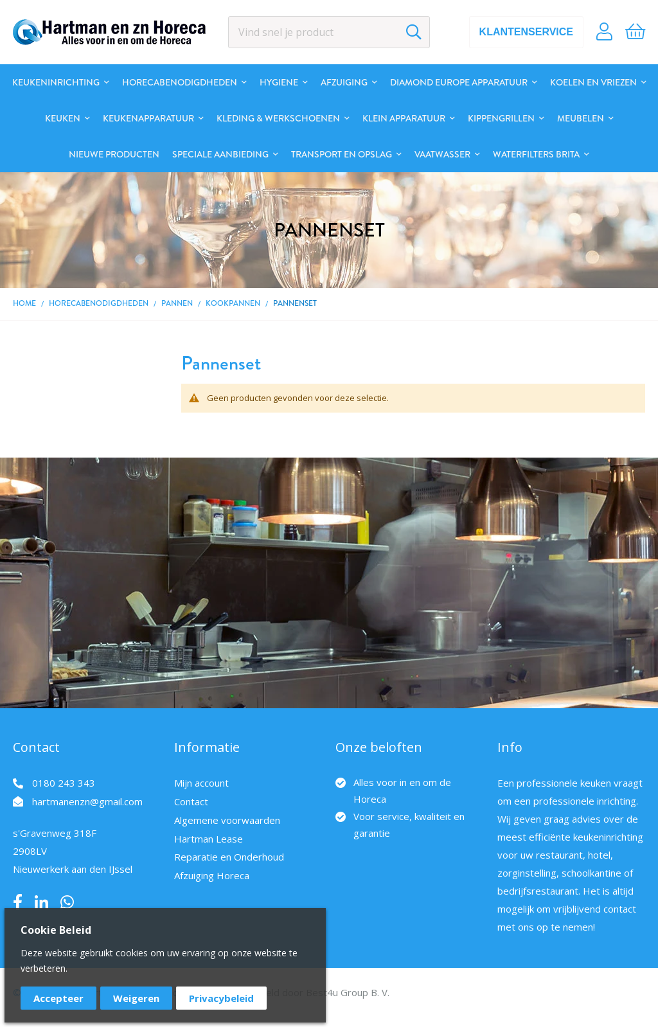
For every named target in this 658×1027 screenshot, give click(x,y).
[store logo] (109, 32)
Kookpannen (233, 303)
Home (24, 303)
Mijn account (201, 782)
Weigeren (136, 998)
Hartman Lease (208, 838)
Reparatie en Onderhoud (229, 856)
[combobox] (329, 32)
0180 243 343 (63, 782)
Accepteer (58, 998)
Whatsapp (67, 902)
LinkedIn (41, 902)
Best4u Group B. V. (347, 992)
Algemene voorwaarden (227, 820)
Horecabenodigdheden (98, 303)
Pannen (177, 303)
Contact (191, 801)
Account (604, 32)
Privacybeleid (221, 998)
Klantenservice (526, 31)
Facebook (17, 902)
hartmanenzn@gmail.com (87, 801)
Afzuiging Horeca (211, 875)
